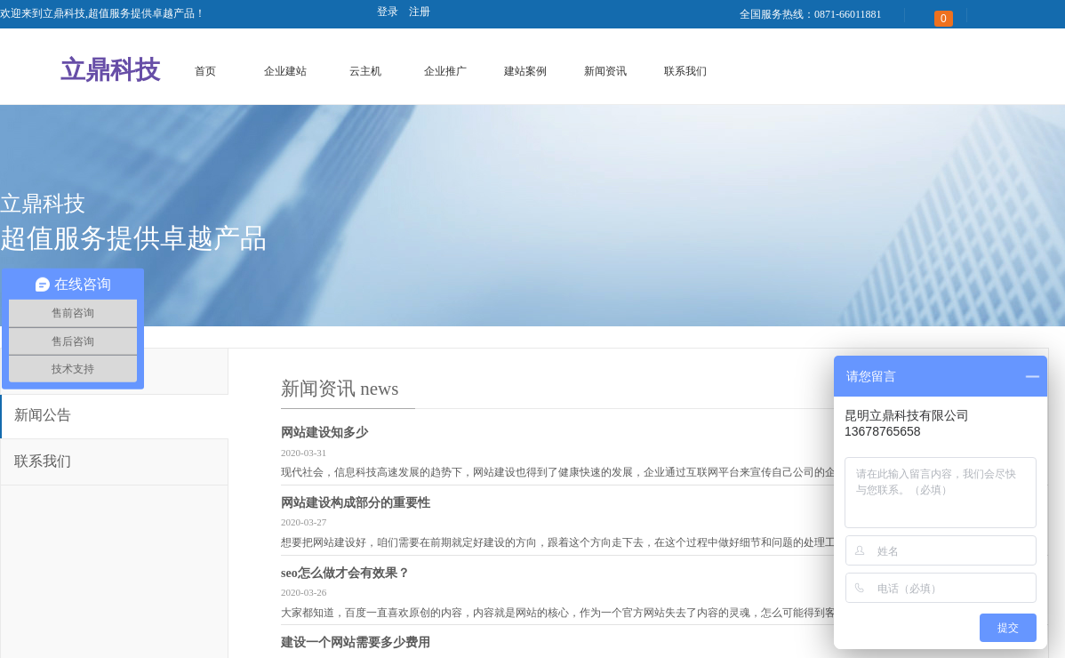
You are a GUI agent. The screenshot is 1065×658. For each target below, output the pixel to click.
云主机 (365, 71)
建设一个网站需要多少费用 (355, 642)
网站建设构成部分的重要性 (355, 503)
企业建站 (285, 71)
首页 (205, 71)
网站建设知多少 (324, 432)
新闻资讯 (605, 71)
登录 (387, 11)
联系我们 (685, 71)
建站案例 (525, 71)
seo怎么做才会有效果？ (345, 573)
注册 (419, 11)
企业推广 (445, 71)
